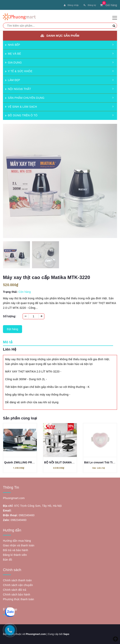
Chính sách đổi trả (14, 589)
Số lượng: (9, 316)
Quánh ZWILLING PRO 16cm (23, 462)
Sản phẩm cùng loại (20, 418)
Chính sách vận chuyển (18, 585)
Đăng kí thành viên (15, 554)
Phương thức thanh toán (18, 599)
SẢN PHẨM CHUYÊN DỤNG (24, 97)
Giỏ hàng (108, 5)
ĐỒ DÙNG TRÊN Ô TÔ (21, 115)
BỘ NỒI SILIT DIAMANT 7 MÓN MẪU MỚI (71, 462)
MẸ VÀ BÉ (13, 53)
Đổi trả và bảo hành (15, 550)
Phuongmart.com (36, 634)
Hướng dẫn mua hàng (17, 540)
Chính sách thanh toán (17, 580)
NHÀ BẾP (12, 44)
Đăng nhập (71, 5)
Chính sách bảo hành (16, 594)
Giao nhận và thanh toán (18, 545)
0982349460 (26, 515)
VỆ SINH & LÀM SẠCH (21, 106)
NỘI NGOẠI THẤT (18, 89)
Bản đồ (7, 559)
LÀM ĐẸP (12, 80)
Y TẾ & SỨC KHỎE (18, 71)
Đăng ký (90, 5)
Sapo (66, 634)
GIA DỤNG (13, 62)
